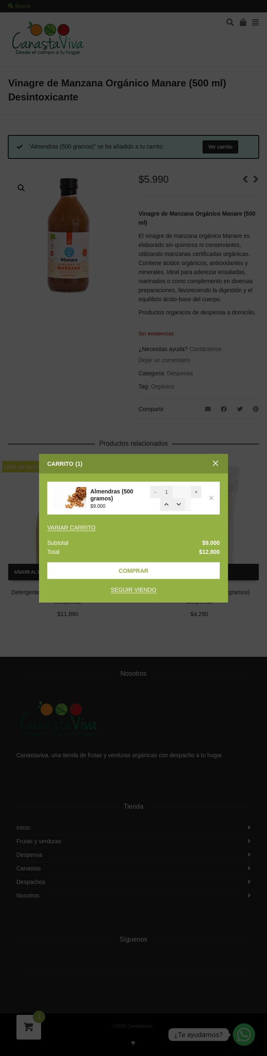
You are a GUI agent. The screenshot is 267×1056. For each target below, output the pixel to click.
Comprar (133, 571)
